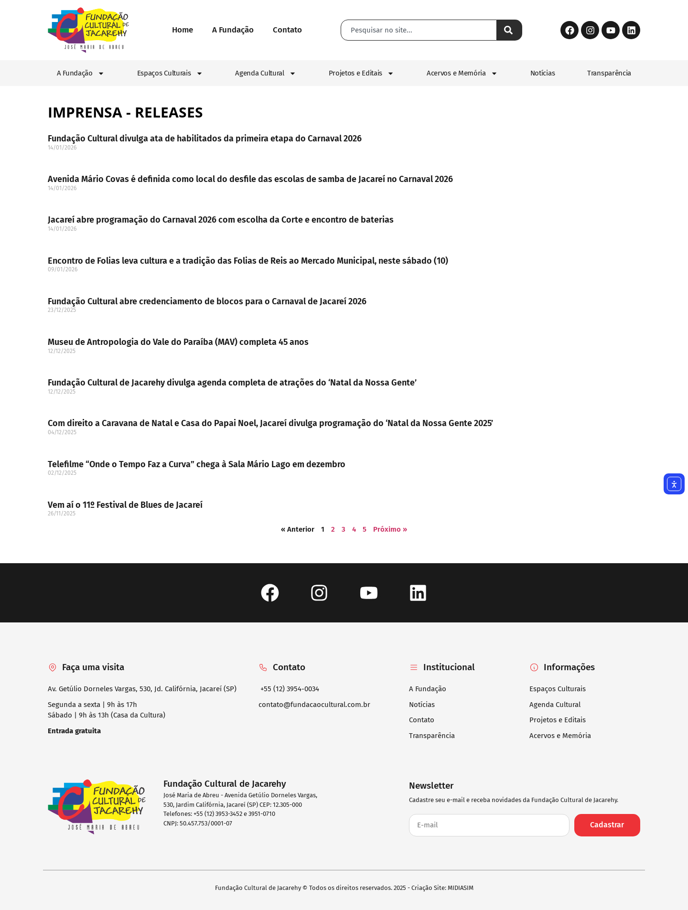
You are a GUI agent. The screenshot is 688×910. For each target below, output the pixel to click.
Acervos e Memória (462, 73)
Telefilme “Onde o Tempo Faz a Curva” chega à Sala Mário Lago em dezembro (196, 464)
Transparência (609, 73)
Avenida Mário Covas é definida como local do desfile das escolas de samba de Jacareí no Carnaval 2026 (250, 179)
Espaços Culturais (170, 73)
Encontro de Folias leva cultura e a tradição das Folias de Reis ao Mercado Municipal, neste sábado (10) (248, 261)
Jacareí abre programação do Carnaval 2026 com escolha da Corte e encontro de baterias (221, 219)
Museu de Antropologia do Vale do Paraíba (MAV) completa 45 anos (178, 342)
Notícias (542, 73)
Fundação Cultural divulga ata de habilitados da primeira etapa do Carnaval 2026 (205, 138)
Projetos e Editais (362, 73)
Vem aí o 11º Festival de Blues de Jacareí (125, 505)
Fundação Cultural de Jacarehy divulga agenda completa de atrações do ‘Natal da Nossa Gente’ (232, 382)
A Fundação (81, 73)
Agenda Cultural (265, 73)
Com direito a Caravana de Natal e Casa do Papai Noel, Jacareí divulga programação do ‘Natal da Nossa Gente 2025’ (270, 423)
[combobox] (419, 30)
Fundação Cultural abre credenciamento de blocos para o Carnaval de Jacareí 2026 (207, 301)
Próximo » (390, 529)
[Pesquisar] (509, 30)
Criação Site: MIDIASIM (442, 887)
